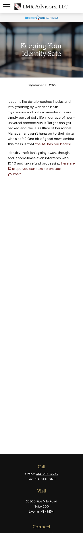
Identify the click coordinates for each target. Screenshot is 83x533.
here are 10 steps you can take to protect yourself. (41, 168)
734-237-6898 (47, 474)
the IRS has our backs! (53, 144)
